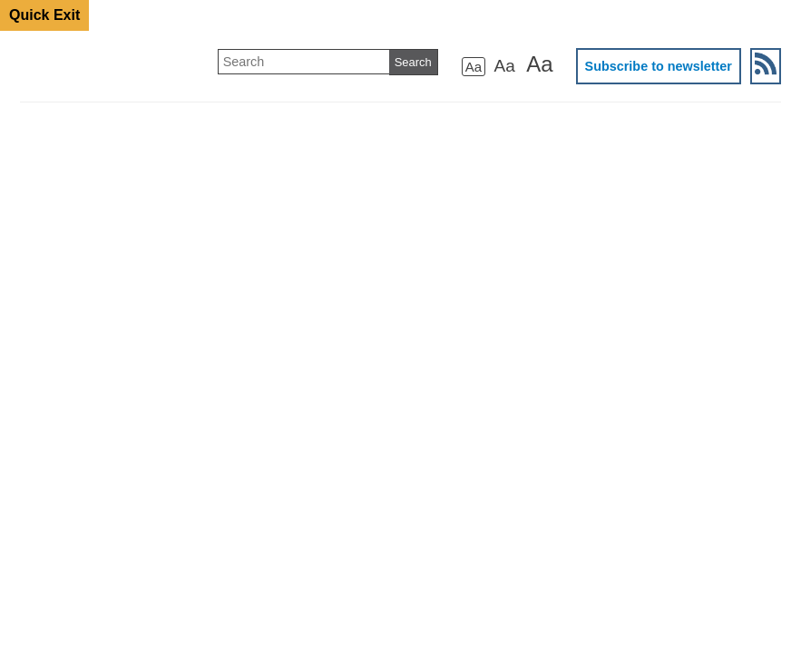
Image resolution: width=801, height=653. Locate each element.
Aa (473, 66)
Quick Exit (44, 15)
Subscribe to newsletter (658, 66)
